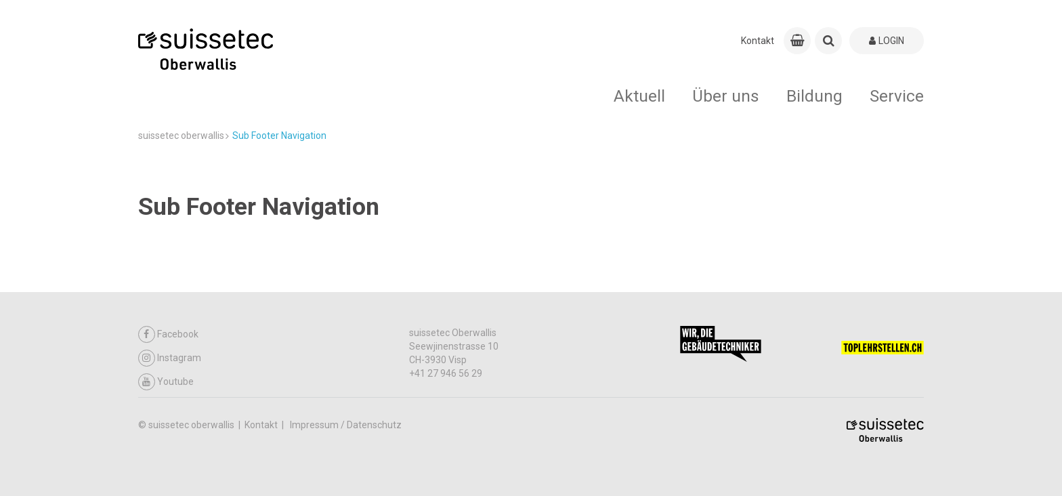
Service (897, 96)
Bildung (814, 96)
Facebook (168, 334)
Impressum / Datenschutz (346, 424)
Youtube (166, 381)
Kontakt (757, 40)
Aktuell (639, 96)
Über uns (725, 96)
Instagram (169, 358)
